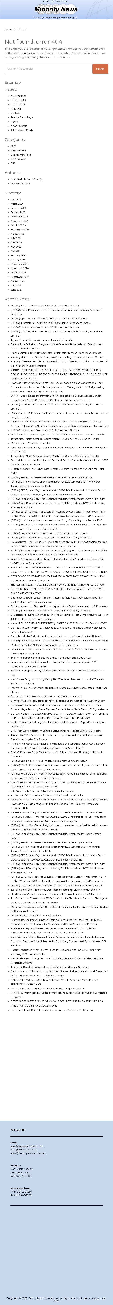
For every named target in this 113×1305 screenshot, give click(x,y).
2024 (14, 146)
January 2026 (20, 212)
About (90, 1298)
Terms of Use (56, 1300)
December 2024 (22, 264)
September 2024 (22, 277)
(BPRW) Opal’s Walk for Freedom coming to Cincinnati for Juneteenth (58, 318)
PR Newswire (19, 159)
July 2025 (17, 238)
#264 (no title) (20, 96)
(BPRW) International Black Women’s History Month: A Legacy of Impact (59, 323)
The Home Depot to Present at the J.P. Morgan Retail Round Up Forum (58, 1130)
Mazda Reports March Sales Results (34, 473)
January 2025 (19, 259)
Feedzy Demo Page (24, 117)
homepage (28, 53)
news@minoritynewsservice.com (28, 1237)
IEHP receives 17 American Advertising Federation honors (49, 907)
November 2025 (21, 221)
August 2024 (19, 281)
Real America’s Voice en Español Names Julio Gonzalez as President (56, 911)
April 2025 (17, 251)
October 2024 (20, 272)
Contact (16, 113)
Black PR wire (20, 150)
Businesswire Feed (23, 154)
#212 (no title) (20, 104)
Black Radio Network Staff (28, 179)
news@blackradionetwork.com (26, 1230)
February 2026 (20, 208)
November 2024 (22, 268)
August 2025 (19, 234)
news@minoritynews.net (23, 1233)
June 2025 (18, 242)
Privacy (99, 1298)
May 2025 (17, 246)
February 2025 (20, 255)
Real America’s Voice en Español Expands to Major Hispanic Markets (56, 1151)
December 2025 (22, 216)
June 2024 (18, 290)
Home (15, 121)
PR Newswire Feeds (24, 130)
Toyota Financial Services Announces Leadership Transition (50, 340)
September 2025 (22, 229)
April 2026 (17, 199)
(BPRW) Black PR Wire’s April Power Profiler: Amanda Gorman (52, 305)
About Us (17, 109)
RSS (13, 163)
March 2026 (18, 204)
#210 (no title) (20, 100)
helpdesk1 (17, 183)
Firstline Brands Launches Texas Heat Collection (43, 1070)
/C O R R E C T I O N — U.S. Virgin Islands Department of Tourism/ (54, 791)
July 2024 (17, 285)
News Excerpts (21, 126)
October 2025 (20, 225)
